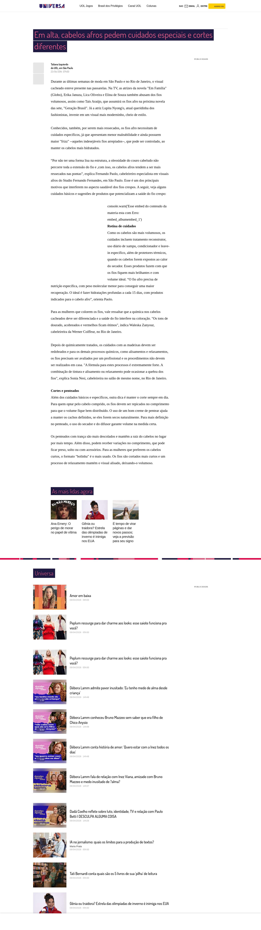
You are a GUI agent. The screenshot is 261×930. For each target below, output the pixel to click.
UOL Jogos (86, 5)
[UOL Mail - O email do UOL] (189, 6)
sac (181, 6)
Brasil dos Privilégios (110, 5)
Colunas (151, 5)
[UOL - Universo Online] (67, 6)
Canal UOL (134, 5)
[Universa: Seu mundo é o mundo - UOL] (51, 6)
